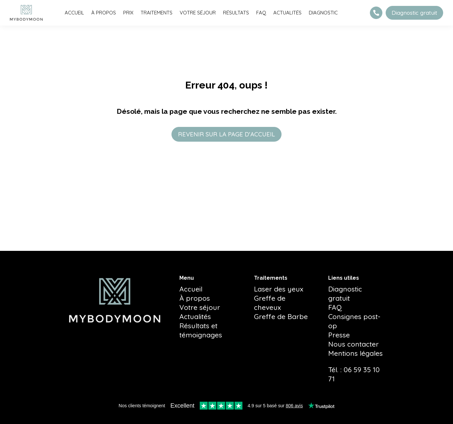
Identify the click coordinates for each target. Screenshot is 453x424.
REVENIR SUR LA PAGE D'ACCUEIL (226, 135)
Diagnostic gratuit (414, 12)
